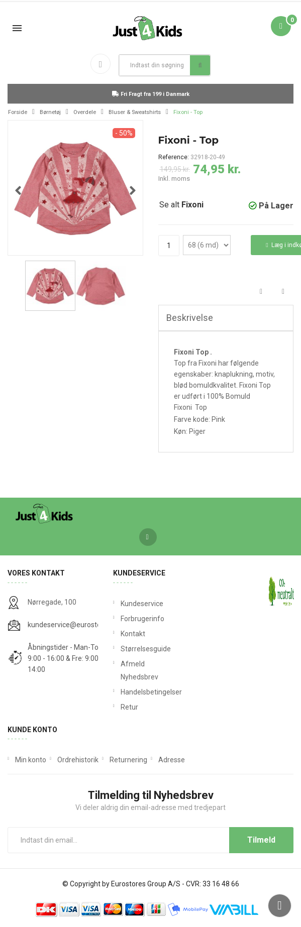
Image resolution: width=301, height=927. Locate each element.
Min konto (30, 760)
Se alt (181, 204)
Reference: (173, 157)
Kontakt (133, 634)
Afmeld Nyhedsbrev (139, 670)
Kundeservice (142, 604)
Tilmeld (261, 840)
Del (261, 292)
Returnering (128, 760)
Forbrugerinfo (142, 619)
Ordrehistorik (77, 760)
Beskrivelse (189, 317)
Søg (200, 65)
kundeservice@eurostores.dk (74, 625)
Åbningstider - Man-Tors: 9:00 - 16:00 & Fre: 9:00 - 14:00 (67, 658)
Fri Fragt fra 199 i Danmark (150, 94)
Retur (129, 707)
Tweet (283, 292)
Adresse (171, 760)
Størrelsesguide (146, 649)
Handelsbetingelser (151, 692)
